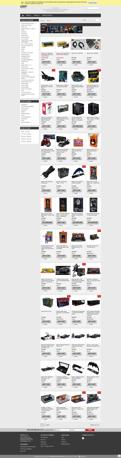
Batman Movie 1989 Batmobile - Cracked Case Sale (77, 409)
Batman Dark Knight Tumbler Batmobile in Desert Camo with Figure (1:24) (47, 346)
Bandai (23, 112)
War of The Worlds (26, 89)
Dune (22, 90)
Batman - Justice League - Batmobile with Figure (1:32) (93, 345)
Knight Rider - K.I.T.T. (26, 65)
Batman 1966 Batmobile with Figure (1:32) (62, 345)
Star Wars (24, 33)
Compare (45, 64)
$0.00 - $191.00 (25, 131)
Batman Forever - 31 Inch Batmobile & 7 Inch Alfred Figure (47, 87)
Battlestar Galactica (27, 45)
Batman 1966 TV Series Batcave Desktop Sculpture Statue (78, 87)
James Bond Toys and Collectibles (27, 41)
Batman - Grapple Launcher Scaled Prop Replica (78, 377)
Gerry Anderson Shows (27, 23)
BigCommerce (83, 457)
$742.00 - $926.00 (26, 141)
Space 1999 (24, 27)
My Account (43, 441)
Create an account (49, 446)
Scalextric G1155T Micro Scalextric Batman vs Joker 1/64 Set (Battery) (62, 119)
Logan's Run (24, 67)
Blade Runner (24, 87)
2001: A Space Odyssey (27, 44)
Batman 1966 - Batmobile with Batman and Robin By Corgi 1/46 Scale (47, 55)
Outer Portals (25, 108)
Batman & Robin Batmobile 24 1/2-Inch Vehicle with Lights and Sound (62, 151)
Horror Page (24, 61)
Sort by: (84, 20)
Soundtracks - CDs (26, 82)
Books (23, 49)
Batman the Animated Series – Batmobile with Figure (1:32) (78, 346)
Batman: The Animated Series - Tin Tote (61, 182)
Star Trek (23, 32)
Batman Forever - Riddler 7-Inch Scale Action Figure (62, 86)
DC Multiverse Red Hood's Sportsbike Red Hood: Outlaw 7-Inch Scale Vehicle (47, 151)
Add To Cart (46, 62)
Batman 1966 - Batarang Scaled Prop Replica (77, 182)
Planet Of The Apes (26, 25)
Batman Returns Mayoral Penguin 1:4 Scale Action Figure (77, 215)
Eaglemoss (24, 110)
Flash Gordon (25, 54)
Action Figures (25, 37)
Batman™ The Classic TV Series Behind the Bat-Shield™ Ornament (46, 119)
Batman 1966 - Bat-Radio (92, 53)
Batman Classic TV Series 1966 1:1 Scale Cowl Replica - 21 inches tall (93, 119)
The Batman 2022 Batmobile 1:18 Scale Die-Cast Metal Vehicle (78, 313)
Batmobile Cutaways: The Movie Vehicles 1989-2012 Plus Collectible (93, 87)
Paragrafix (24, 104)
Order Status (43, 444)
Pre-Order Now (77, 126)
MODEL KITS (24, 70)
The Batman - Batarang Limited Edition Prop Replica (62, 377)
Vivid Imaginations (26, 117)
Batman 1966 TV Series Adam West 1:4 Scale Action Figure (93, 183)
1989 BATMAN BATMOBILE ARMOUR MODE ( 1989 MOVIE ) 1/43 (93, 409)
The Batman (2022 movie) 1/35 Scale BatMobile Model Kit (62, 281)
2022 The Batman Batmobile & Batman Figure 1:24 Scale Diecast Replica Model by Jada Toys (93, 313)
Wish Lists (43, 439)
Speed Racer (24, 35)
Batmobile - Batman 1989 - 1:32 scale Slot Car (93, 246)
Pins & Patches (25, 75)
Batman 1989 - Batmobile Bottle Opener (47, 182)
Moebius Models (25, 113)
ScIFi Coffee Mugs (26, 92)
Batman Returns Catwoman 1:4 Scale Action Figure (93, 214)
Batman (23, 47)
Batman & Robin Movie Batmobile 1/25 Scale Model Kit (62, 313)
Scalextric (24, 119)
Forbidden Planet (26, 56)
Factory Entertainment (27, 106)
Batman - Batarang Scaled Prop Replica (92, 377)
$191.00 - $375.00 (26, 134)
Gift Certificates (44, 437)
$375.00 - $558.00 (26, 136)
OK (93, 2)
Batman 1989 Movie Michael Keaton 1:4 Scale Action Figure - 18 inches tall (62, 215)
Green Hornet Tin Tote (46, 311)
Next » (48, 425)
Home (23, 15)
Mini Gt (23, 115)
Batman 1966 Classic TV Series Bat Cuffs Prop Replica (77, 151)
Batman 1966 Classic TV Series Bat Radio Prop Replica (92, 151)
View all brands (25, 122)
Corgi (22, 120)
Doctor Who (24, 39)
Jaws (22, 63)
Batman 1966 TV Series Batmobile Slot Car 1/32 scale (77, 247)
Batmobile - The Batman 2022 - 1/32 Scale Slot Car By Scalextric (93, 281)
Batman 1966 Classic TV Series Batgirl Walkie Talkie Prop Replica (62, 247)
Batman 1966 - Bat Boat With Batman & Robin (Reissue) (62, 54)
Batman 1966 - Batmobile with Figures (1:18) (47, 377)
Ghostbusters (25, 58)
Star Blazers (24, 83)
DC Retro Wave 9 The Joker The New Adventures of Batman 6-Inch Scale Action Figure (47, 247)
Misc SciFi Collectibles (27, 68)
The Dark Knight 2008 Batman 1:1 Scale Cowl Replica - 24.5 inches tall (77, 119)
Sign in (42, 446)
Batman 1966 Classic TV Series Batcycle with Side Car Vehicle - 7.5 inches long (47, 281)
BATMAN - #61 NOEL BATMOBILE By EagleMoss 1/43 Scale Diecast (47, 409)
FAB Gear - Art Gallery (27, 52)
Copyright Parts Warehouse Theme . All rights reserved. (53, 456)
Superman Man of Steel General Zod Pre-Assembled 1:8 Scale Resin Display (78, 281)
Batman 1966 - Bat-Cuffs (77, 53)
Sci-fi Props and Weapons (26, 449)
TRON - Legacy (24, 85)
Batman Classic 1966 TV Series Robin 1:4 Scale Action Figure (47, 215)
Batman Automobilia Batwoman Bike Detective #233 (62, 409)
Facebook (83, 438)
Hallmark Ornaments (27, 59)
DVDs (22, 51)
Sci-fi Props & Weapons (27, 80)
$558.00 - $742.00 (26, 139)
